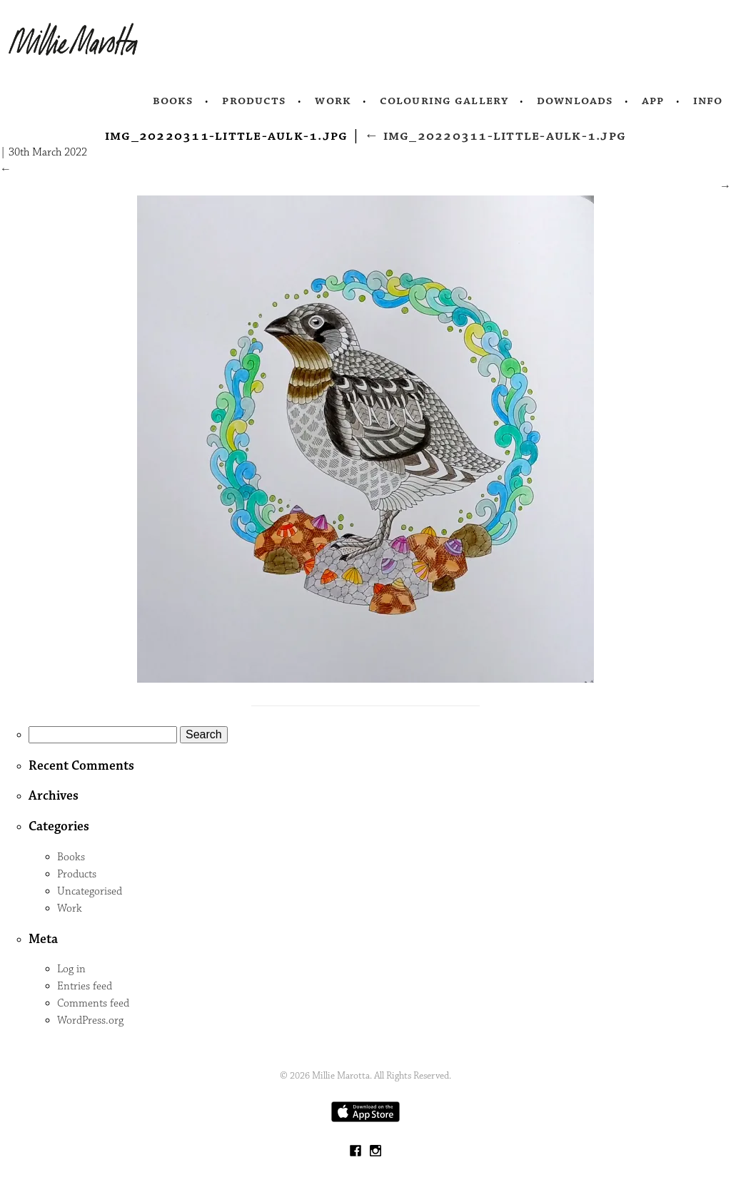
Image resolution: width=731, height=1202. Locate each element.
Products (254, 100)
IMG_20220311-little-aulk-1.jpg (495, 135)
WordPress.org (90, 1020)
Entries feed (84, 986)
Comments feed (93, 1003)
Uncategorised (89, 891)
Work (333, 100)
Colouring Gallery (444, 100)
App (653, 100)
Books (173, 100)
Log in (71, 969)
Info (708, 100)
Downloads (575, 100)
